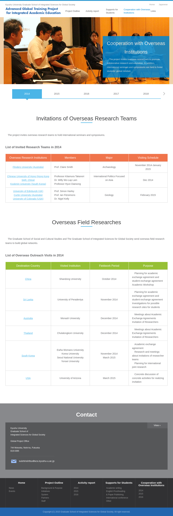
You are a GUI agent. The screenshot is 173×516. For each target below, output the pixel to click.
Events (12, 491)
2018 (146, 93)
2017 (116, 93)
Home (152, 4)
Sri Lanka (28, 299)
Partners (45, 498)
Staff (43, 501)
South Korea (28, 355)
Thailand (28, 333)
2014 (27, 93)
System (44, 494)
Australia (28, 318)
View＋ (157, 425)
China (28, 279)
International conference (117, 498)
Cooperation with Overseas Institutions (137, 11)
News (11, 488)
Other (108, 501)
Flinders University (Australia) (28, 167)
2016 (86, 93)
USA (28, 378)
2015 (57, 93)
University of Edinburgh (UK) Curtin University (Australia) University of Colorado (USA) (28, 195)
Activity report (92, 11)
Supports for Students (112, 11)
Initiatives (45, 491)
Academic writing (114, 488)
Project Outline (72, 11)
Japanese (163, 4)
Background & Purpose (51, 488)
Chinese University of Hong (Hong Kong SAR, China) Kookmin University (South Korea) (28, 180)
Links (153, 11)
